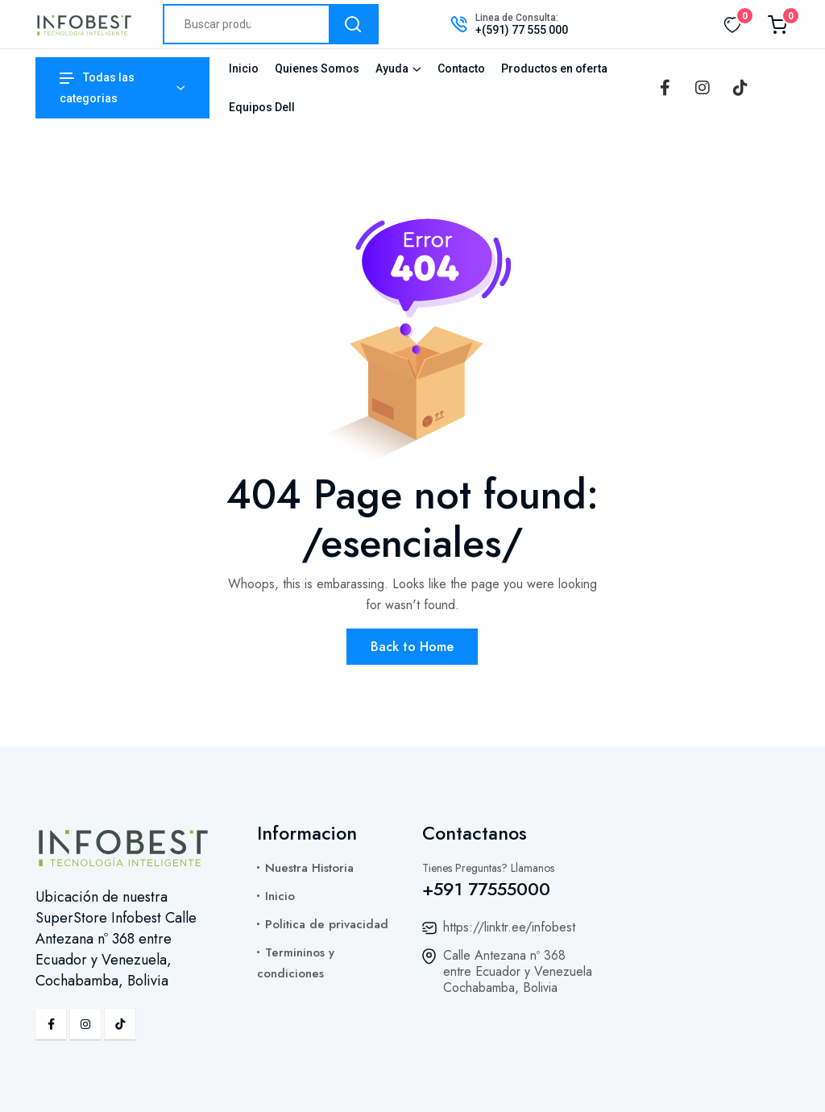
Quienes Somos (317, 68)
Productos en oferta (554, 68)
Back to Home (412, 646)
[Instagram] (702, 88)
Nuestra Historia (309, 868)
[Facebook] (665, 88)
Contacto (461, 68)
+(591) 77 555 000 (521, 29)
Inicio (244, 68)
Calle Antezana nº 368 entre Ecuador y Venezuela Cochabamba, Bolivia (517, 971)
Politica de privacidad (326, 924)
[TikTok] (740, 88)
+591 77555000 (486, 889)
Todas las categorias (97, 88)
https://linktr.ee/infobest (509, 927)
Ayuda (391, 68)
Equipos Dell (262, 107)
